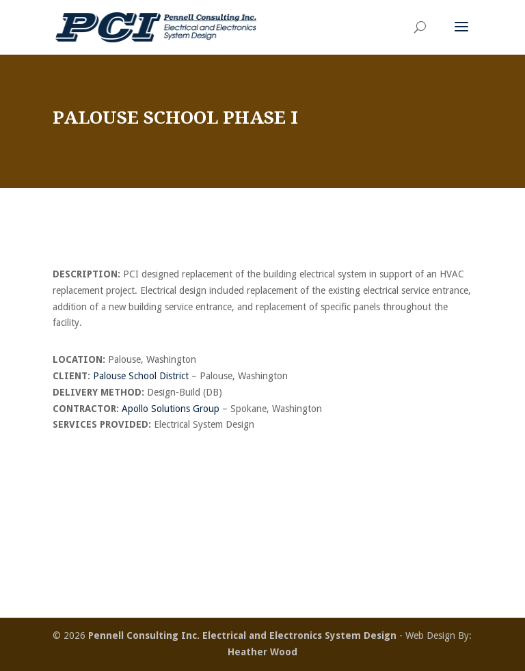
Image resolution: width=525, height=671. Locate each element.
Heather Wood (262, 651)
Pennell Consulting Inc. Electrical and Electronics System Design (242, 635)
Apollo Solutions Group (170, 408)
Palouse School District (141, 375)
